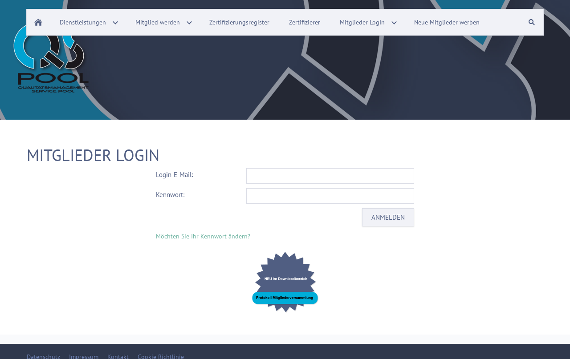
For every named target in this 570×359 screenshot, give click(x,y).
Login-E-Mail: (174, 174)
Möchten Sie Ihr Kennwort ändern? (203, 236)
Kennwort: (170, 194)
